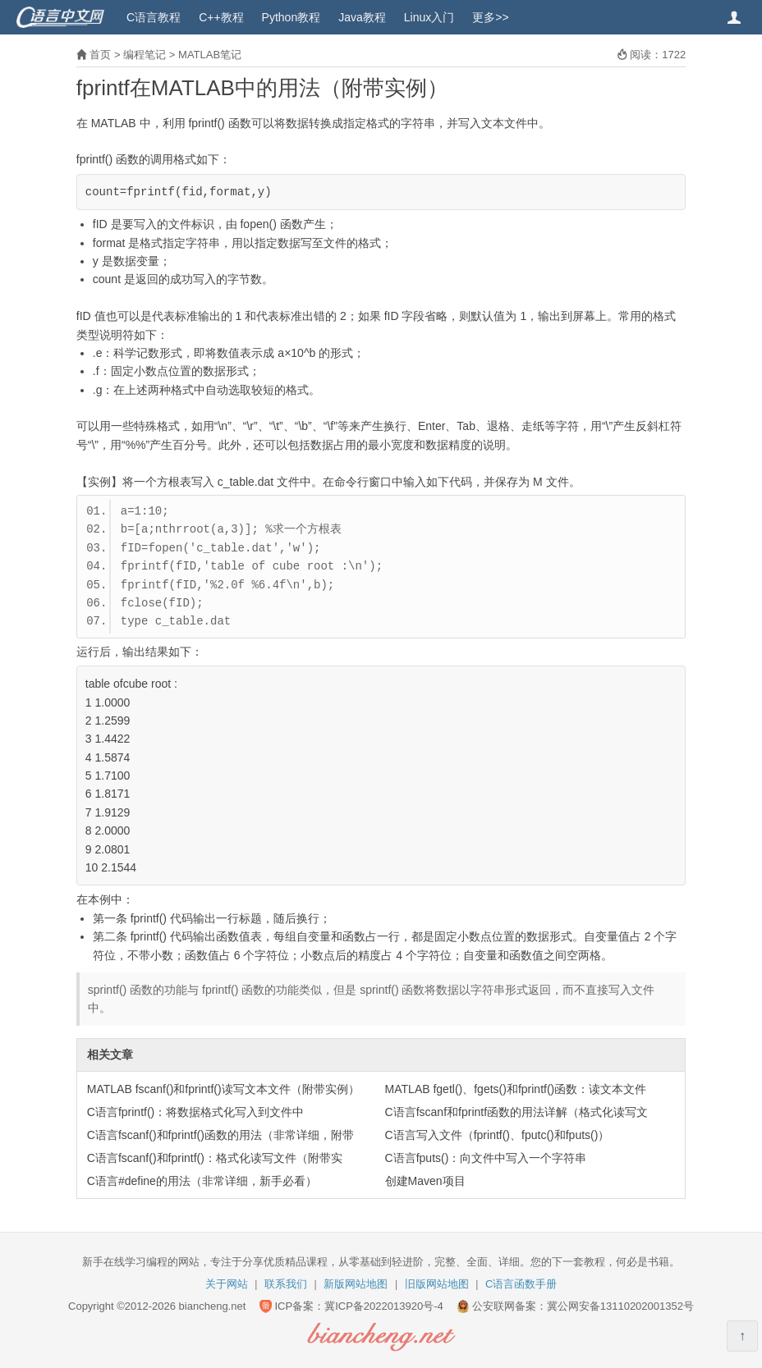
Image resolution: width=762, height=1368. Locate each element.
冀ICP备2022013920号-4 (383, 1306)
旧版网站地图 (437, 1284)
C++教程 (221, 17)
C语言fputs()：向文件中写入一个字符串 (486, 1157)
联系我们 (285, 1284)
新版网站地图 (356, 1284)
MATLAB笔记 (209, 54)
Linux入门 (429, 17)
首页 (100, 54)
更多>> (490, 17)
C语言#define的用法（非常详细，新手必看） (202, 1180)
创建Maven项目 (425, 1180)
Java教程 (362, 17)
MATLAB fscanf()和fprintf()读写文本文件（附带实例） (223, 1089)
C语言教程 (153, 17)
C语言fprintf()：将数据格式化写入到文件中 (195, 1112)
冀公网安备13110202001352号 (620, 1306)
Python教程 (291, 17)
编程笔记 (144, 54)
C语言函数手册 (521, 1284)
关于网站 (226, 1284)
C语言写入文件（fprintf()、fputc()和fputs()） (497, 1135)
